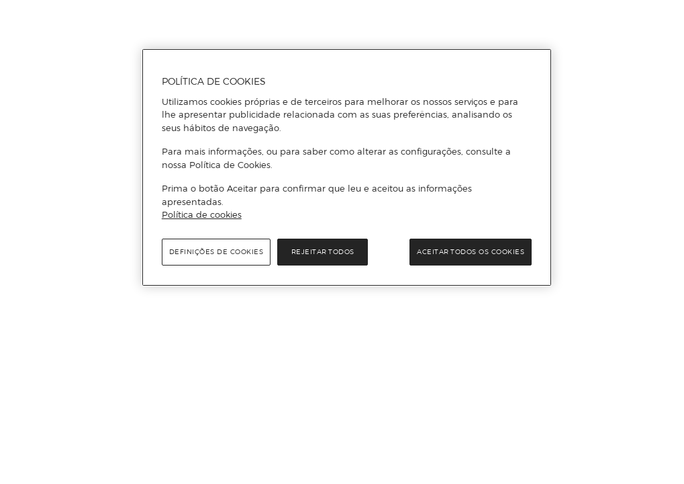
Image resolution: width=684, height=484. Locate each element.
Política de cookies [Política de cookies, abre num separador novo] (202, 214)
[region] (347, 167)
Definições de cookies (216, 251)
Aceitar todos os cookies (470, 251)
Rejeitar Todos (322, 251)
